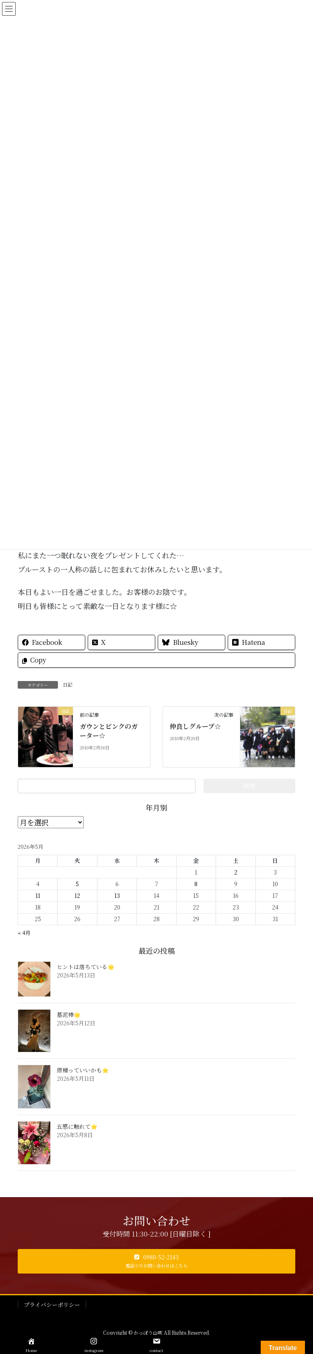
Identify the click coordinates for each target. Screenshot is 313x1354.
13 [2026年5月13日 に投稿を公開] (117, 895)
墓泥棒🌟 (68, 1014)
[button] (156, 1261)
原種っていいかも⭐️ (83, 1070)
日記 (67, 684)
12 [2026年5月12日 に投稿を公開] (77, 895)
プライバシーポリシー (52, 1304)
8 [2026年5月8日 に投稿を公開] (196, 884)
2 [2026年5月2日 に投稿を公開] (235, 872)
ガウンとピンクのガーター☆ (109, 731)
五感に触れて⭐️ (77, 1126)
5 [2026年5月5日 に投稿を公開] (77, 884)
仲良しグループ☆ (195, 726)
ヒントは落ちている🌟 (85, 967)
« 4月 (24, 932)
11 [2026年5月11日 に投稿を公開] (37, 895)
